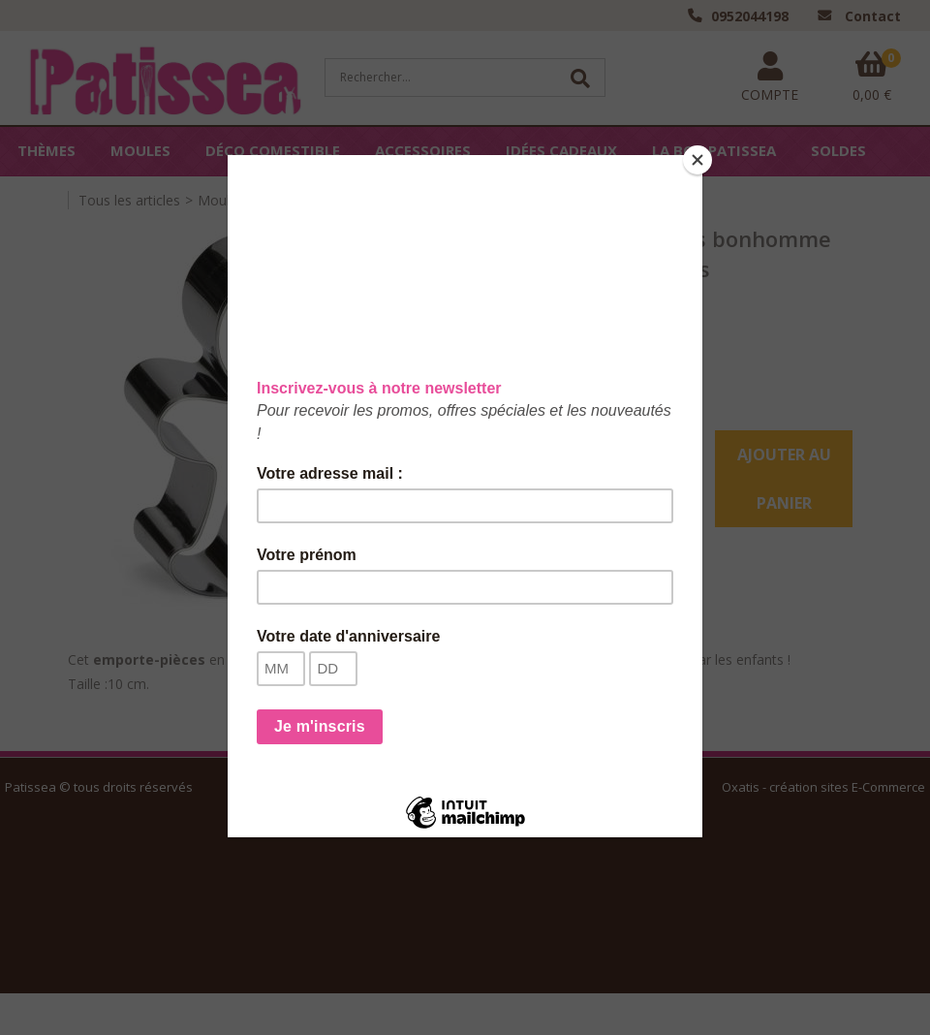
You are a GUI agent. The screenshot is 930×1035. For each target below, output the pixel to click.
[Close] (697, 159)
